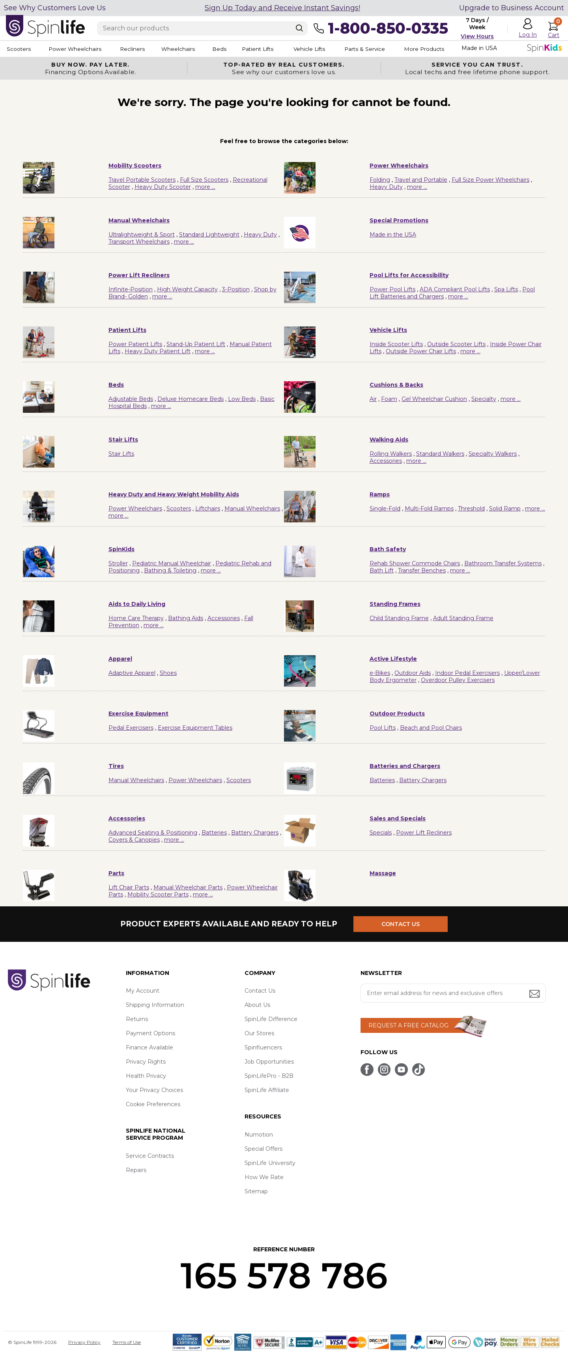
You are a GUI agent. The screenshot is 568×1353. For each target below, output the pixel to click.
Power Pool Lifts (392, 289)
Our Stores (259, 1033)
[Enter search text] (202, 28)
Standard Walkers (440, 453)
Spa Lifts (506, 289)
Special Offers (263, 1148)
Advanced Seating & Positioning (152, 832)
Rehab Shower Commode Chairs (415, 563)
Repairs (136, 1170)
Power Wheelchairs (78, 48)
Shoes (168, 672)
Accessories (386, 460)
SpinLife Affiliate (267, 1090)
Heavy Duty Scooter (163, 186)
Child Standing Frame (399, 618)
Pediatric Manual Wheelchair (171, 563)
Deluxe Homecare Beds (190, 399)
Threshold (471, 508)
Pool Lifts (383, 727)
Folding (380, 179)
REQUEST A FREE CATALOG (408, 1025)
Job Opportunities (269, 1061)
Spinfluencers (263, 1047)
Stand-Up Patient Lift (195, 344)
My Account (142, 990)
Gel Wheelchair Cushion (434, 399)
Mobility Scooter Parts (158, 894)
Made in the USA (393, 234)
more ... (205, 186)
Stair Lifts (121, 453)
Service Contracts (150, 1155)
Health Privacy (146, 1075)
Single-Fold (385, 508)
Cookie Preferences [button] (153, 1104)
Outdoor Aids (412, 672)
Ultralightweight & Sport (141, 234)
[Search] (299, 28)
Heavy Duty (386, 186)
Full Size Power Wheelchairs (490, 179)
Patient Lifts (279, 48)
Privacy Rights (146, 1061)
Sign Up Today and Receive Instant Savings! (282, 8)
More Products (457, 48)
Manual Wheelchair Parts (187, 887)
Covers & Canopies (134, 839)
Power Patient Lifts (135, 344)
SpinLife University (270, 1163)
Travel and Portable (420, 179)
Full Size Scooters (204, 179)
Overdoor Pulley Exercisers (458, 680)
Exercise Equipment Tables (195, 727)
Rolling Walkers (391, 453)
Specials (381, 832)
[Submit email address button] (535, 994)
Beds (236, 48)
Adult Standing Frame (463, 618)
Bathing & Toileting (170, 570)
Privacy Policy (84, 1342)
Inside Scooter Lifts (396, 344)
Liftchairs (207, 508)
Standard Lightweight (209, 234)
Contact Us (260, 990)
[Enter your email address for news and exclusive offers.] (453, 993)
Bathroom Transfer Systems (503, 563)
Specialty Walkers (493, 453)
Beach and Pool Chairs (431, 727)
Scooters (18, 48)
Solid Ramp (505, 508)
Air (373, 399)
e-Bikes (380, 672)
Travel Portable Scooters (142, 179)
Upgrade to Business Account (511, 8)
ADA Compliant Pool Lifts (455, 289)
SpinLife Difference (271, 1019)
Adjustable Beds (130, 399)
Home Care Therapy (136, 618)
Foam (389, 399)
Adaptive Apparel (131, 672)
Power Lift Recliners (424, 832)
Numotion (259, 1134)
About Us (257, 1004)
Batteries (382, 780)
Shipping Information (155, 1004)
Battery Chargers (423, 780)
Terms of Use (126, 1342)
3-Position (236, 289)
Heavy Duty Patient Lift (158, 351)
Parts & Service (394, 48)
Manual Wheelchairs (252, 508)
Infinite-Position (130, 289)
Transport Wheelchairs (139, 241)
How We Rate (264, 1177)
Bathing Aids (185, 618)
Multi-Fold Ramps (429, 508)
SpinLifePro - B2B (269, 1075)
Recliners (140, 48)
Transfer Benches (422, 570)
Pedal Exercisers (130, 727)
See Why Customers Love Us (55, 8)
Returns (137, 1019)
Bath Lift (382, 570)
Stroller (118, 563)
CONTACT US (401, 923)
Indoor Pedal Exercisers (467, 672)
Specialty (483, 399)
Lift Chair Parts (128, 887)
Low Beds (242, 399)
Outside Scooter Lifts (456, 344)
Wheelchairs (190, 48)
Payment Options (150, 1033)
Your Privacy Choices (154, 1090)
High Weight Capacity (187, 289)
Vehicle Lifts (334, 48)
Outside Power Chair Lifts (421, 351)
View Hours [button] (477, 36)
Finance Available (149, 1047)
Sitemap (256, 1191)
